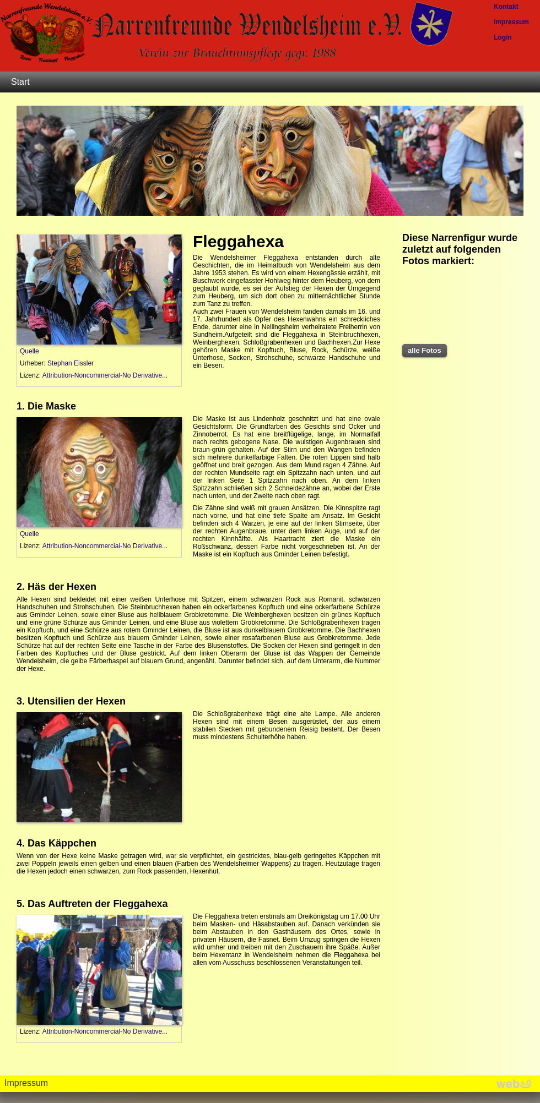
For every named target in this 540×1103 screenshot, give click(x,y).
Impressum (26, 1083)
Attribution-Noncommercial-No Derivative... (105, 375)
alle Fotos (424, 350)
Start (20, 81)
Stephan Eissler (70, 363)
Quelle (29, 351)
